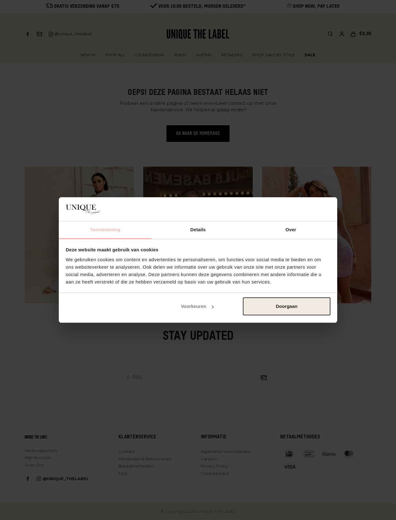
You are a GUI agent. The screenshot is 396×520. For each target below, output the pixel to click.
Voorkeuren (197, 306)
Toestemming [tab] (105, 229)
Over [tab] (291, 229)
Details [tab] (198, 229)
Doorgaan (286, 306)
